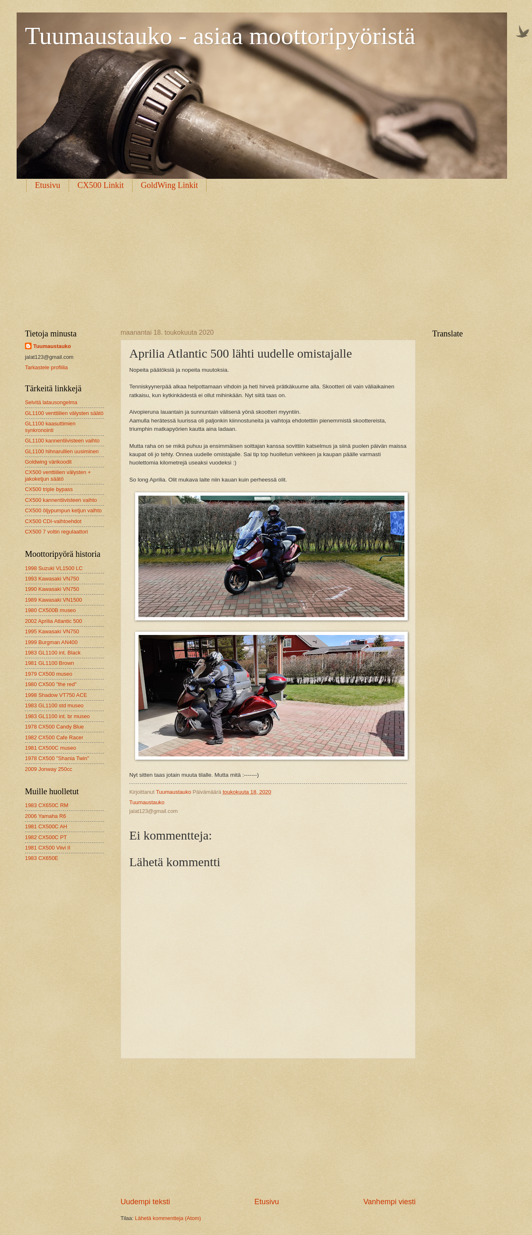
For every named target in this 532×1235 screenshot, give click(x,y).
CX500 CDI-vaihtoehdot (53, 521)
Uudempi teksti (145, 1202)
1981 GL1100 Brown (49, 663)
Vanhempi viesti (389, 1202)
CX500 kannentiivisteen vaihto (61, 500)
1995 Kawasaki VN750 (52, 631)
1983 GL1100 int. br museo (57, 716)
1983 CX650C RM (46, 805)
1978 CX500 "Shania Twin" (57, 758)
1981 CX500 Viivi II (47, 848)
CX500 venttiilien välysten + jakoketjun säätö (58, 475)
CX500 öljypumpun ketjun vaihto (63, 510)
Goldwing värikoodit (48, 462)
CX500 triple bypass (49, 489)
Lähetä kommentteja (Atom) (168, 1218)
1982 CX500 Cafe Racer (54, 737)
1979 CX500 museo (48, 674)
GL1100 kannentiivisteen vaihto (62, 440)
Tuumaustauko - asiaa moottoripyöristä (220, 35)
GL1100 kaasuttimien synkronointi (50, 426)
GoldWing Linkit (169, 185)
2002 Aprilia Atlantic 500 (53, 621)
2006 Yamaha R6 (45, 816)
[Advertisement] (266, 254)
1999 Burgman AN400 (51, 642)
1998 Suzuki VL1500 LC (54, 568)
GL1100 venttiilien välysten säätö (64, 413)
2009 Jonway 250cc (48, 769)
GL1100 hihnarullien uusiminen (62, 451)
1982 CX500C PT (46, 837)
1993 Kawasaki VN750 (52, 579)
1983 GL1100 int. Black (53, 653)
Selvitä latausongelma (51, 402)
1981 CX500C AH (46, 826)
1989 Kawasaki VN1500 (53, 600)
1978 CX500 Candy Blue (54, 727)
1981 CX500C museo (50, 748)
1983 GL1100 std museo (54, 705)
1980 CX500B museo (50, 610)
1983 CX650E (41, 858)
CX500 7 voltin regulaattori (56, 532)
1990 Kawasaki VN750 (52, 589)
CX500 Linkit (100, 185)
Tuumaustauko (52, 346)
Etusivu (47, 185)
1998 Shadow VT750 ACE (56, 695)
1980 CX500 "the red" (50, 684)
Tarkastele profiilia (46, 367)
